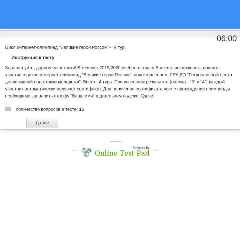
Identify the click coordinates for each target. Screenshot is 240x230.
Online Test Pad (122, 153)
